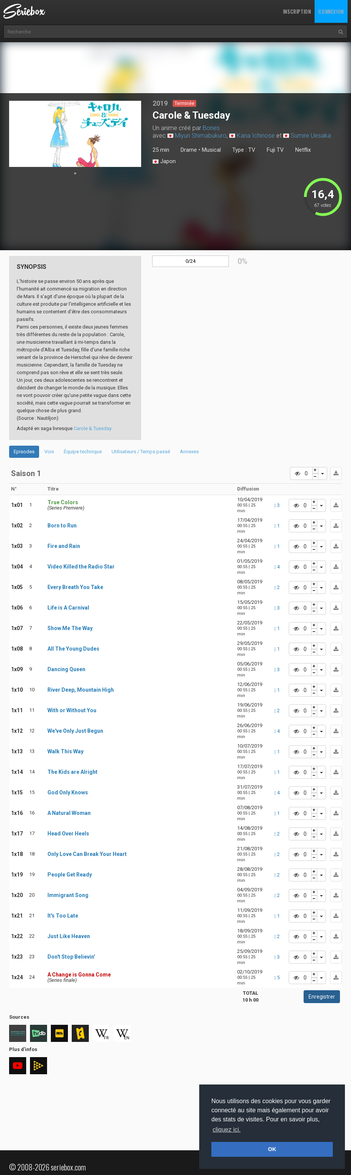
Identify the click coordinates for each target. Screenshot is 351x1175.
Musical (211, 149)
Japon (164, 162)
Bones (211, 128)
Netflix (303, 149)
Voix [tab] (49, 451)
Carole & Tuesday (93, 428)
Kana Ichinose (256, 135)
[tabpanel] (75, 134)
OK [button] (272, 1149)
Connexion (330, 11)
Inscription (297, 11)
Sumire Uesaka (311, 135)
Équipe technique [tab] (83, 451)
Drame (189, 149)
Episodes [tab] (24, 451)
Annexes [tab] (189, 451)
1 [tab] (75, 173)
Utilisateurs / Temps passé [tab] (141, 451)
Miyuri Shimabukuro (201, 135)
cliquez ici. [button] (226, 1129)
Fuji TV (275, 149)
